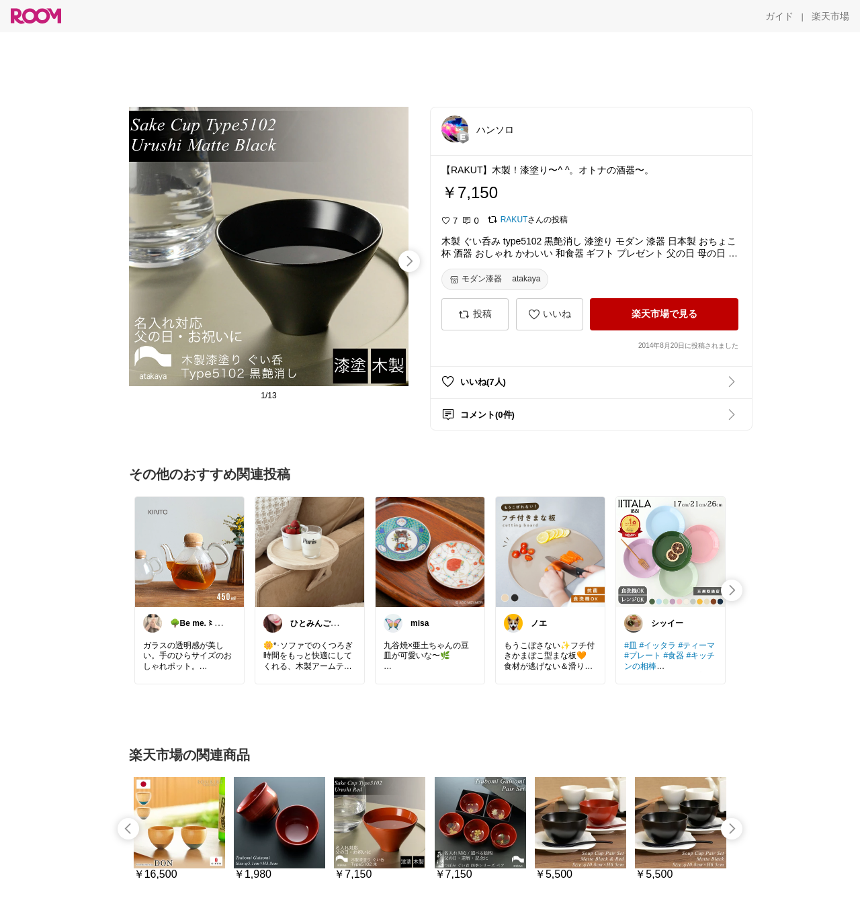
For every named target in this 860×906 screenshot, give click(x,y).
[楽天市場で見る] (664, 314)
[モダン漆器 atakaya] (494, 279)
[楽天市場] (830, 16)
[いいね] (549, 314)
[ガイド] (779, 16)
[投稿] (475, 314)
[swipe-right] (409, 261)
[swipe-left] (128, 829)
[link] (189, 551)
